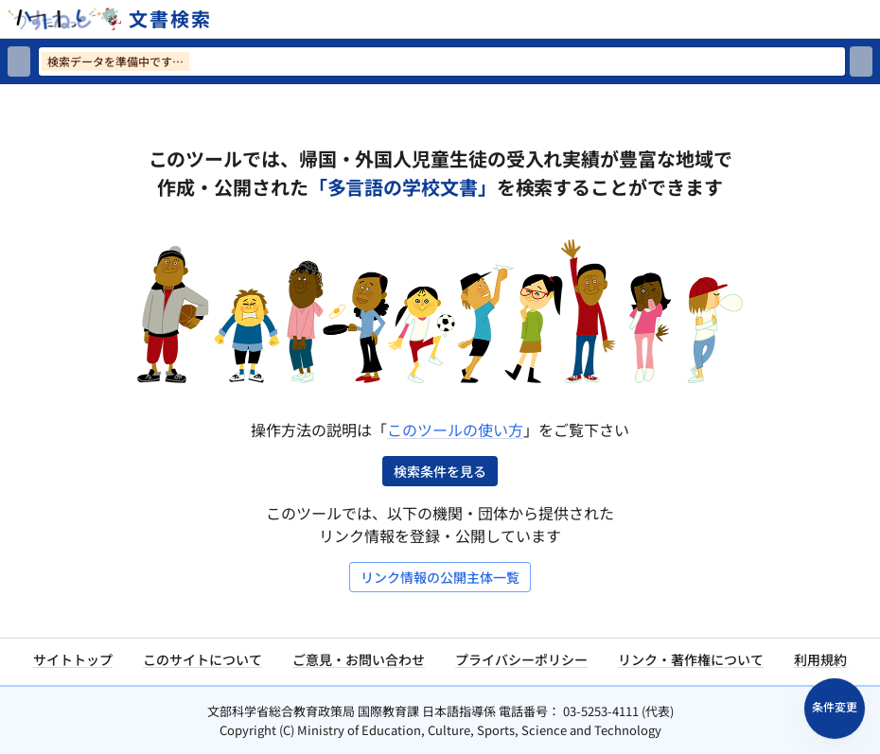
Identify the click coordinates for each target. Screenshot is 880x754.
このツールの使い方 (455, 429)
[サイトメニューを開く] (872, 19)
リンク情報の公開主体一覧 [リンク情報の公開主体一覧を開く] (440, 577)
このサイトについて (202, 659)
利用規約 (820, 659)
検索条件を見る (440, 471)
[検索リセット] (19, 61)
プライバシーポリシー (521, 659)
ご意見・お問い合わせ (358, 659)
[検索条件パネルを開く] (834, 708)
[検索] (861, 61)
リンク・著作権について (691, 659)
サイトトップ (73, 659)
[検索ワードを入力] (442, 61)
